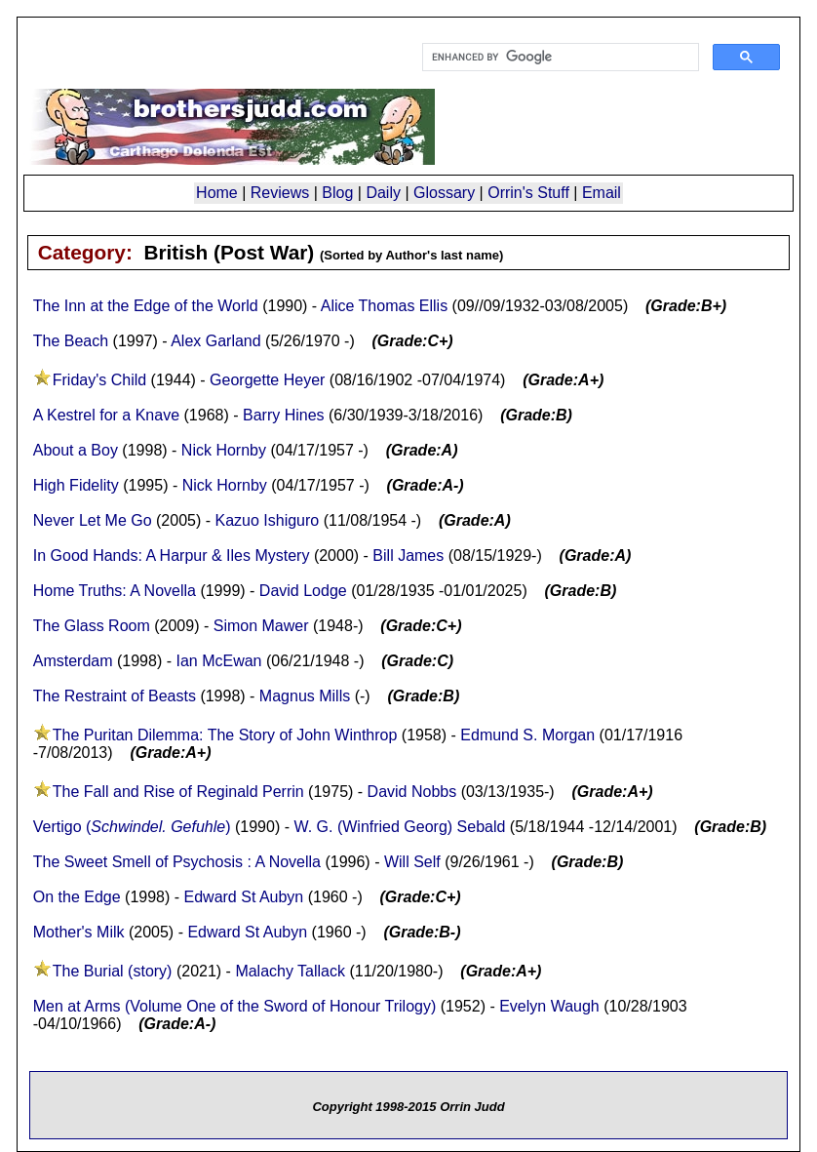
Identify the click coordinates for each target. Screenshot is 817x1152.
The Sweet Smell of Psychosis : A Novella (177, 862)
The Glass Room (91, 625)
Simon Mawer (261, 625)
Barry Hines (284, 415)
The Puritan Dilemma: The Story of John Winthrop (225, 735)
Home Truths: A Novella (114, 590)
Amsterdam (73, 661)
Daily (383, 192)
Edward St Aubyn (244, 897)
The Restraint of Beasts (114, 696)
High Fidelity (76, 485)
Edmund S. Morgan (527, 735)
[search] (558, 57)
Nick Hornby (223, 450)
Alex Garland (216, 341)
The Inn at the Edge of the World (145, 306)
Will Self (412, 862)
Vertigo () (132, 826)
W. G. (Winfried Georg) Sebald (399, 826)
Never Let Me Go (92, 520)
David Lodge (303, 590)
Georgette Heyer (267, 380)
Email (601, 192)
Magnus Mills (304, 696)
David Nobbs (412, 791)
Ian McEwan (218, 661)
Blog (337, 192)
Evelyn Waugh (549, 1006)
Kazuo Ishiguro (267, 520)
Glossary (444, 192)
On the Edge (79, 897)
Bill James (408, 555)
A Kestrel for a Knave (106, 415)
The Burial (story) (113, 971)
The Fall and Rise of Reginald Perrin (178, 791)
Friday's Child (99, 380)
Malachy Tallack (290, 971)
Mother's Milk (79, 932)
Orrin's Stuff (528, 192)
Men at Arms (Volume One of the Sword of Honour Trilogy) (235, 1006)
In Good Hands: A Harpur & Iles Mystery (171, 555)
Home (217, 192)
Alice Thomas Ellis (384, 306)
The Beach (70, 341)
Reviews (280, 192)
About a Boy (75, 450)
